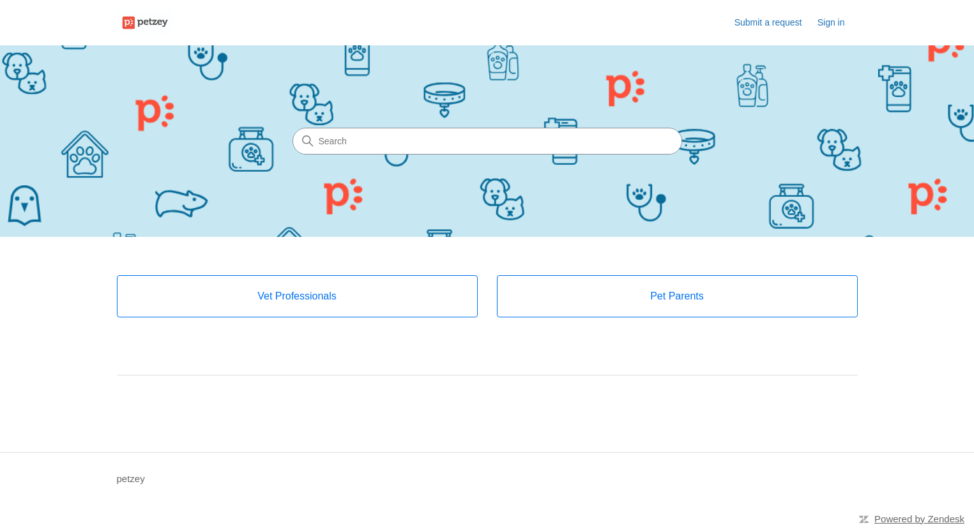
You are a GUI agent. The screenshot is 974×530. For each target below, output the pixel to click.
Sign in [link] (831, 22)
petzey (131, 478)
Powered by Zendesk (919, 518)
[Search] (487, 141)
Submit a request (768, 22)
